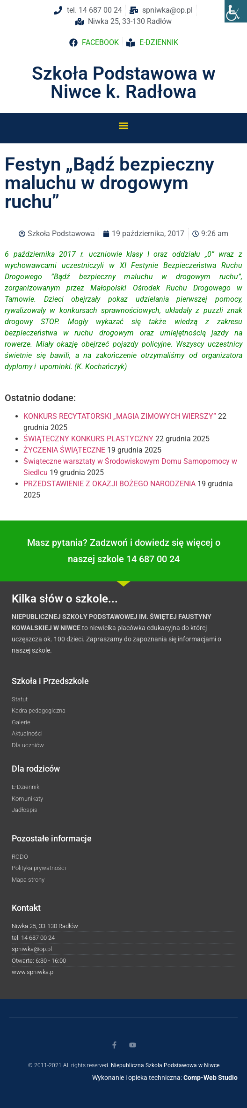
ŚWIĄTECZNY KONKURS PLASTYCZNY (88, 438)
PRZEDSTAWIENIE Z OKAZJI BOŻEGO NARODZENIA (109, 483)
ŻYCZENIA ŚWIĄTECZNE (64, 450)
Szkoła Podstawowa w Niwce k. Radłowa (124, 83)
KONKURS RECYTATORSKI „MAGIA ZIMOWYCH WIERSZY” (119, 416)
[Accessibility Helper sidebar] (236, 11)
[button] (123, 125)
